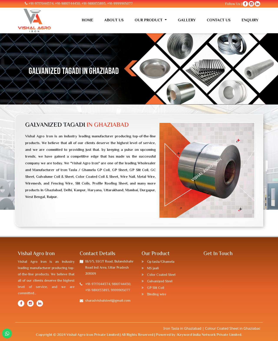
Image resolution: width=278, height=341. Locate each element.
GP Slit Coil (155, 288)
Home (87, 20)
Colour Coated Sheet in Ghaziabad (237, 328)
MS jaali (153, 268)
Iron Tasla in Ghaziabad (187, 328)
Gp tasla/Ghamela (160, 262)
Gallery (187, 20)
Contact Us (218, 20)
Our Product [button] (149, 20)
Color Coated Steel (161, 275)
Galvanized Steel (159, 281)
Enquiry (250, 20)
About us (114, 20)
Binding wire (156, 294)
